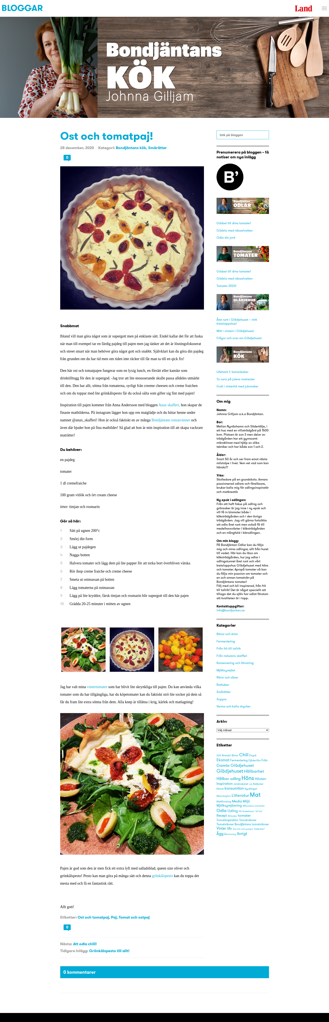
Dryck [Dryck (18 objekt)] (252, 755)
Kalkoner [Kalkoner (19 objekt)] (258, 783)
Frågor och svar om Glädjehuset (239, 338)
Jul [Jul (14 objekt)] (250, 784)
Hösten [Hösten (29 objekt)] (260, 778)
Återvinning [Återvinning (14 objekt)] (230, 834)
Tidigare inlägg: (74, 950)
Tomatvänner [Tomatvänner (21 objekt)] (247, 820)
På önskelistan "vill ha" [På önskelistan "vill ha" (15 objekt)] (251, 811)
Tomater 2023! (226, 286)
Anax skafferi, (169, 405)
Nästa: (66, 943)
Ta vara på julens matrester (236, 379)
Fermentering (226, 641)
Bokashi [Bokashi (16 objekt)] (226, 755)
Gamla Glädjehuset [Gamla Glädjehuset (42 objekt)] (235, 765)
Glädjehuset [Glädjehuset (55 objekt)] (230, 771)
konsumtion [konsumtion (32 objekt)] (234, 788)
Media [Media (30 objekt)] (237, 801)
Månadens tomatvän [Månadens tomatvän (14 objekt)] (254, 806)
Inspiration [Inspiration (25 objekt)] (225, 784)
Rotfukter (223, 685)
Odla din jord (226, 238)
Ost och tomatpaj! (106, 136)
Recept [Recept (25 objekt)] (222, 816)
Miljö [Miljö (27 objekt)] (246, 801)
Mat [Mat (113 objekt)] (255, 794)
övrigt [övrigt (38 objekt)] (242, 833)
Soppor (222, 699)
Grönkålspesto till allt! (109, 950)
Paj (114, 917)
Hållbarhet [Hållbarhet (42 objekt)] (254, 771)
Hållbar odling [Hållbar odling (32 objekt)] (229, 778)
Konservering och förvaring (235, 663)
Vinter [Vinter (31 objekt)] (221, 828)
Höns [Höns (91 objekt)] (248, 777)
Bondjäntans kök (131, 147)
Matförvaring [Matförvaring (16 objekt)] (224, 801)
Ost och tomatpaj (93, 917)
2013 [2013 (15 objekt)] (219, 755)
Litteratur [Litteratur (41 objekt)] (240, 795)
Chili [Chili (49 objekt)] (243, 755)
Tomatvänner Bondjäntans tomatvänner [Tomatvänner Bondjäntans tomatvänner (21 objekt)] (243, 824)
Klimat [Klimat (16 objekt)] (220, 788)
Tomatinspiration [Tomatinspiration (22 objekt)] (227, 820)
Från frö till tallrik (229, 648)
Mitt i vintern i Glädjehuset (235, 331)
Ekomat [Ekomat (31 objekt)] (223, 760)
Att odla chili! (85, 943)
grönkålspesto (162, 876)
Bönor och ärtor (227, 634)
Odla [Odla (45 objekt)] (222, 810)
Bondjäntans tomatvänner (170, 420)
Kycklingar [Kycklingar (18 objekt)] (251, 788)
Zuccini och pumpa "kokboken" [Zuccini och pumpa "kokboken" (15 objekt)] (249, 828)
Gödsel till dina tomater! (234, 223)
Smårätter (157, 147)
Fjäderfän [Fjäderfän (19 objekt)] (254, 760)
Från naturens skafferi (232, 656)
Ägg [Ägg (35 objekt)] (220, 833)
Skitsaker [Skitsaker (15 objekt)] (232, 815)
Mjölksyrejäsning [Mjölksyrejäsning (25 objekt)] (229, 805)
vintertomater (97, 687)
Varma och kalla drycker (234, 706)
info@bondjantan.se (231, 610)
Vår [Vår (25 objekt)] (229, 829)
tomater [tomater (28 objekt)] (244, 815)
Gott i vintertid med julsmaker (237, 386)
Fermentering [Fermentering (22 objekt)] (239, 760)
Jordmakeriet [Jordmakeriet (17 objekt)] (241, 783)
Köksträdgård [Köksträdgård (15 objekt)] (224, 795)
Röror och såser (227, 677)
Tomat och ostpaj (134, 917)
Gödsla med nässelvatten (235, 230)
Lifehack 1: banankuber (232, 372)
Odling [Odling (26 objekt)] (232, 811)
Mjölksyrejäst (226, 670)
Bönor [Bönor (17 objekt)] (235, 755)
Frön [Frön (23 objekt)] (264, 760)
